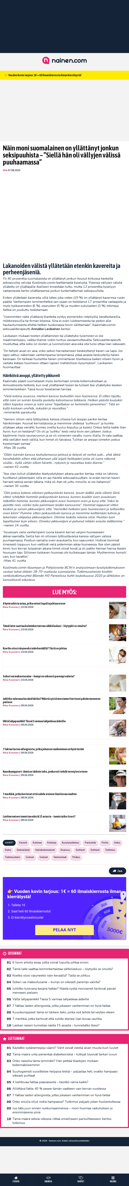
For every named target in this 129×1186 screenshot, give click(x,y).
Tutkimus (110, 850)
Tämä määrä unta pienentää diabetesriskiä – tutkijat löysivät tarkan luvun (64, 1054)
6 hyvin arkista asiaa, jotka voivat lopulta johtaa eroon (34, 603)
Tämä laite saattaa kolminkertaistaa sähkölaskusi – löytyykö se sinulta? (45, 626)
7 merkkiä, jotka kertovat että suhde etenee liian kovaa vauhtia (40, 794)
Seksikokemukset (45, 850)
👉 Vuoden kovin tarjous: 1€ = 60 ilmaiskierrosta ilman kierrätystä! (42, 75)
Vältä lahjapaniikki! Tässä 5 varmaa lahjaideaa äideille (34, 721)
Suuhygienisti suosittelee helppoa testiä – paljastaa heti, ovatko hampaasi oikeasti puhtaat (64, 1073)
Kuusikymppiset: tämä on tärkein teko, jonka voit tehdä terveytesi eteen (45, 771)
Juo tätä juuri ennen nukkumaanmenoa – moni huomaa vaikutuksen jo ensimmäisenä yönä (62, 1110)
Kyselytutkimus (70, 842)
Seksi (117, 842)
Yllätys (76, 857)
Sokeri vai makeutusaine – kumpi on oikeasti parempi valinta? (38, 676)
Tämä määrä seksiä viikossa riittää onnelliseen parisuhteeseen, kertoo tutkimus (61, 1121)
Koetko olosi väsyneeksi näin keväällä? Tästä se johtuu (35, 648)
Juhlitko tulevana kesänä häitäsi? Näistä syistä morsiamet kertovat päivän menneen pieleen (51, 700)
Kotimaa (37, 842)
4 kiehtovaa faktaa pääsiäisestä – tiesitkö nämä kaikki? (50, 1082)
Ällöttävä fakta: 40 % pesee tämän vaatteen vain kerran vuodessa (59, 1088)
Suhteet (80, 850)
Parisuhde (90, 842)
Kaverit (23, 842)
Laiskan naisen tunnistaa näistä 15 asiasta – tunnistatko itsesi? (39, 816)
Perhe (105, 842)
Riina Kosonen (11, 607)
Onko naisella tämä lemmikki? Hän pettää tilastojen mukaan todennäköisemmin (55, 1063)
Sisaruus (65, 850)
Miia (5, 170)
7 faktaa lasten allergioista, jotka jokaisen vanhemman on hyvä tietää (43, 749)
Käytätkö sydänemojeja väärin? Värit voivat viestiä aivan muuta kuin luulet (65, 1048)
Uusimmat (15, 953)
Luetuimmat (16, 1039)
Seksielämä (23, 850)
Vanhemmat (59, 857)
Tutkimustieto (12, 857)
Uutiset (30, 857)
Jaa (117, 871)
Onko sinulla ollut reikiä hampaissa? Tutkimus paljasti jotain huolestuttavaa (66, 1102)
